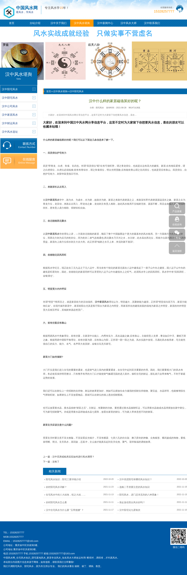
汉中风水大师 (128, 23)
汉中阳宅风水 (77, 91)
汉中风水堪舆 (82, 23)
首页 (11, 23)
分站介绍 (35, 23)
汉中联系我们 (152, 23)
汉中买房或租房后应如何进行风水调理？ (73, 456)
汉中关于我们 (58, 23)
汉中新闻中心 (105, 23)
